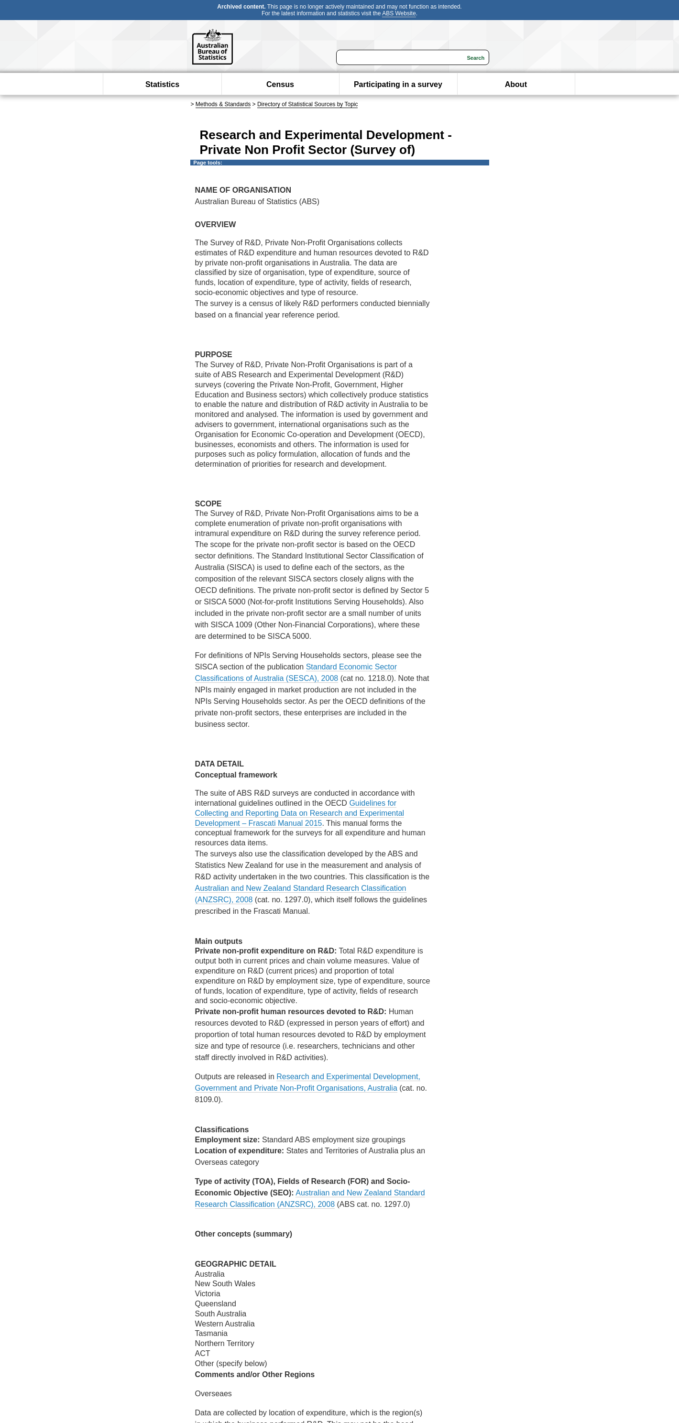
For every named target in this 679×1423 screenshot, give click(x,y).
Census (280, 84)
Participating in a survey (398, 84)
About (516, 84)
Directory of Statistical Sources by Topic (307, 104)
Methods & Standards (223, 104)
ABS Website (399, 13)
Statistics (162, 84)
